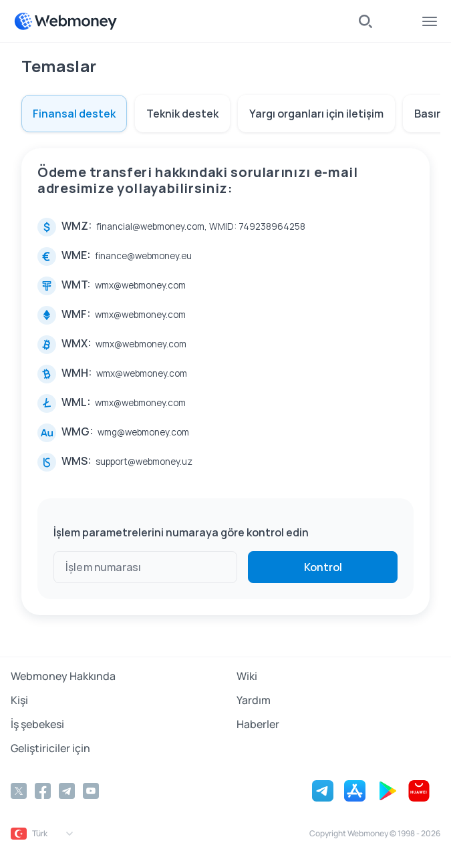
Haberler (258, 724)
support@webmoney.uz (144, 461)
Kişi (19, 700)
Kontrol (323, 567)
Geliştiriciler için (50, 748)
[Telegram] (67, 791)
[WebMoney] (65, 21)
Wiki (247, 676)
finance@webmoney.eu (143, 255)
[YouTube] (91, 791)
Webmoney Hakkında (63, 676)
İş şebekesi (37, 724)
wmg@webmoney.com (143, 432)
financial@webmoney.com (150, 226)
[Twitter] (19, 791)
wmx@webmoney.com (140, 285)
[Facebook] (43, 791)
